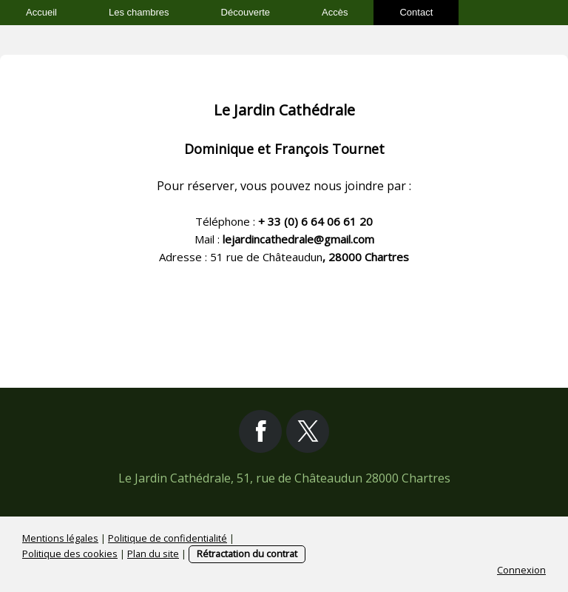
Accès (335, 12)
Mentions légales (60, 538)
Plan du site (153, 553)
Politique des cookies (70, 553)
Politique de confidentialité (167, 538)
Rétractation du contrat (247, 553)
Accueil (41, 12)
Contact (416, 12)
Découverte (245, 12)
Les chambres (139, 12)
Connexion (521, 569)
